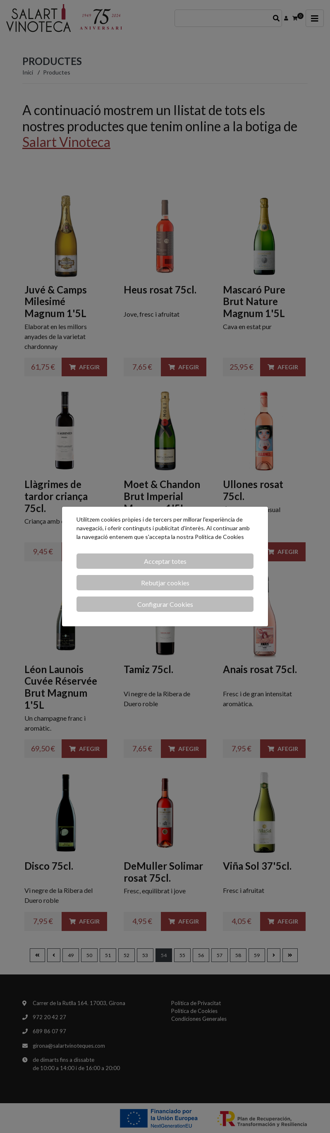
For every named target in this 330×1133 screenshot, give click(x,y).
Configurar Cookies (165, 604)
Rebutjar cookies (165, 583)
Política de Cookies (219, 536)
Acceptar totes (165, 561)
